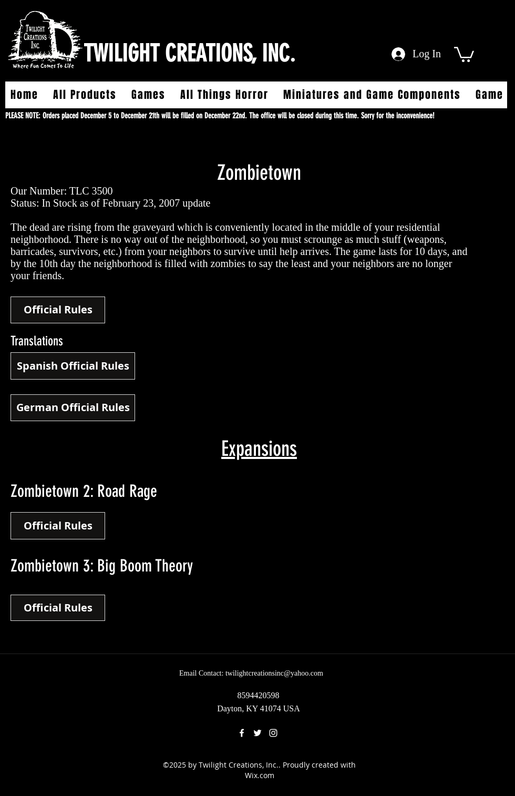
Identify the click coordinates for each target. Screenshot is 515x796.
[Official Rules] (58, 310)
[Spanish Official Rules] (73, 366)
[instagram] (273, 733)
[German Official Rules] (73, 407)
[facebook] (241, 733)
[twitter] (257, 733)
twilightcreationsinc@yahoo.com (274, 673)
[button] (464, 53)
